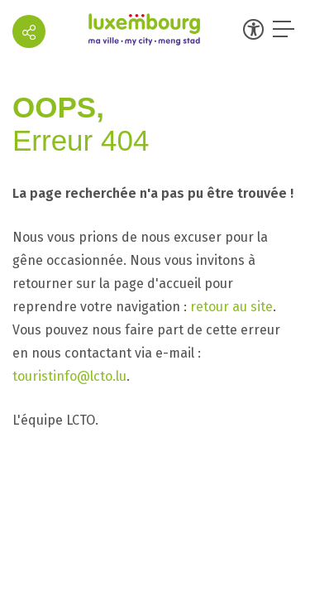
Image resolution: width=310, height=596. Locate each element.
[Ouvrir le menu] (285, 29)
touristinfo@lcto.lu (69, 376)
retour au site (231, 307)
